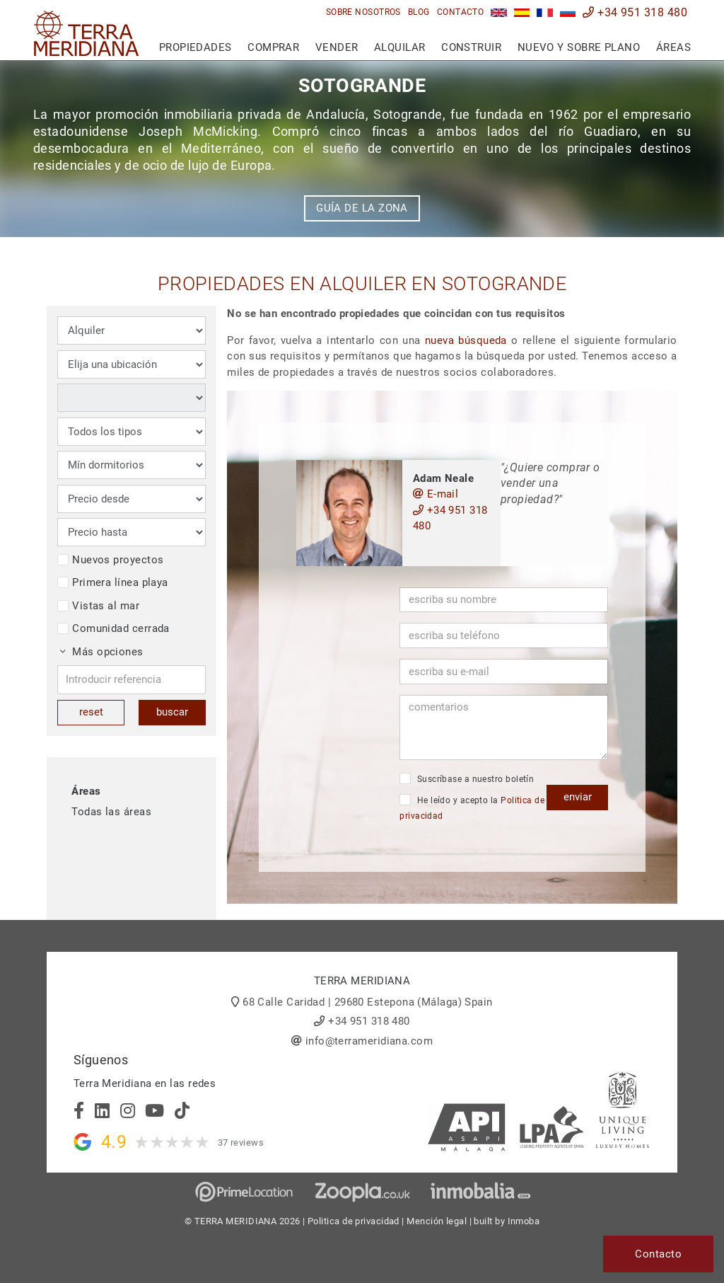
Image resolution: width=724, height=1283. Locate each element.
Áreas (673, 47)
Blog (419, 12)
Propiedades (195, 47)
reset (91, 712)
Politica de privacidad (353, 1221)
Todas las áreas (111, 811)
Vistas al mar (98, 605)
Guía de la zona (362, 208)
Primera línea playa (112, 582)
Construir (471, 47)
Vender (336, 47)
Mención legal (437, 1221)
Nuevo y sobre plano (579, 47)
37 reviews (241, 1142)
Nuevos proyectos (110, 559)
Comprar (273, 47)
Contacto (460, 12)
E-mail (436, 494)
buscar (172, 712)
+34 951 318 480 (635, 12)
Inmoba (524, 1221)
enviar (578, 796)
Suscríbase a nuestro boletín (466, 778)
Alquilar (400, 47)
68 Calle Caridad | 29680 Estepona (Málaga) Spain (368, 1002)
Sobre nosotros (363, 12)
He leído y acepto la (471, 808)
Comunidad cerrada (113, 628)
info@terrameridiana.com (369, 1041)
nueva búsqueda (466, 340)
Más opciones (102, 651)
